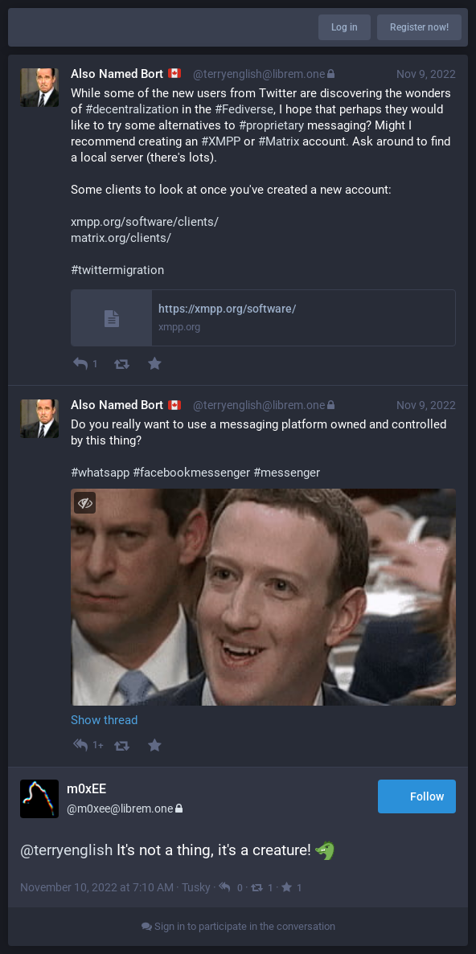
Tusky (196, 887)
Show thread (104, 720)
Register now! (419, 27)
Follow (417, 796)
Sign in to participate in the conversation (238, 926)
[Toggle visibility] (85, 503)
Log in (344, 27)
